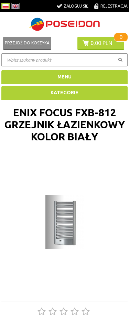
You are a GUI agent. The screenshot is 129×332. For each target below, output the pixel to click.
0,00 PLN (101, 43)
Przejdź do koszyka (27, 43)
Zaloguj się (76, 6)
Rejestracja (114, 6)
